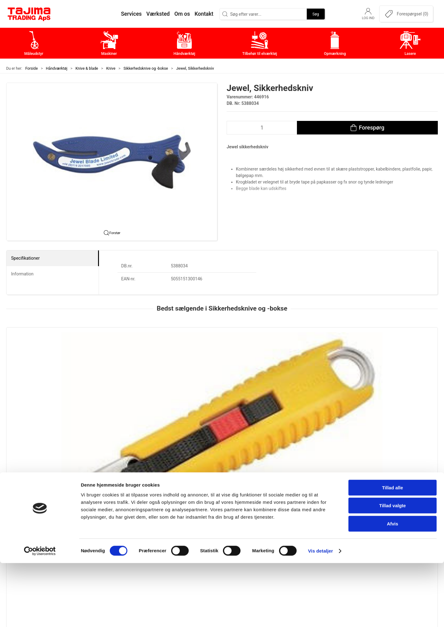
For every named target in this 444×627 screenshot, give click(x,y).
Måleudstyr (174, 513)
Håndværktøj (57, 68)
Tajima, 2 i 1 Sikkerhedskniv (125, 397)
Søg (315, 14)
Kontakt (314, 523)
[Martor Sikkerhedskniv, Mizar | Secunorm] (309, 359)
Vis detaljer (320, 614)
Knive (111, 68)
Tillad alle (392, 551)
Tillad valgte (392, 569)
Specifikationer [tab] (25, 258)
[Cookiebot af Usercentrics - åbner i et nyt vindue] (40, 615)
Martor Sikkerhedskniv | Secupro (392, 397)
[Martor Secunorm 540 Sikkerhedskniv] (222, 359)
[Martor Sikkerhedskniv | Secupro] (396, 359)
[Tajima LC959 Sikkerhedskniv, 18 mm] (47, 359)
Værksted (316, 532)
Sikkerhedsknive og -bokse (146, 68)
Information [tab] (22, 273)
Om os (313, 513)
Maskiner (172, 523)
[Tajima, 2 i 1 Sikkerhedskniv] (134, 359)
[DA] (29, 14)
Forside (31, 68)
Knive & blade (87, 68)
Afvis (392, 587)
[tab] (213, 441)
